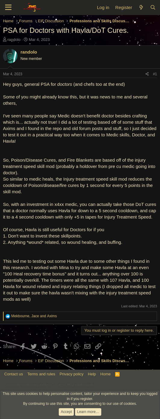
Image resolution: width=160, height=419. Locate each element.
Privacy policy (71, 374)
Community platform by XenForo (49, 385)
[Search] (153, 7)
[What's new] (141, 7)
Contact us (13, 374)
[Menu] (8, 7)
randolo (14, 39)
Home (105, 374)
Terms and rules (41, 374)
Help (92, 374)
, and (34, 316)
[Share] (147, 74)
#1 (155, 74)
